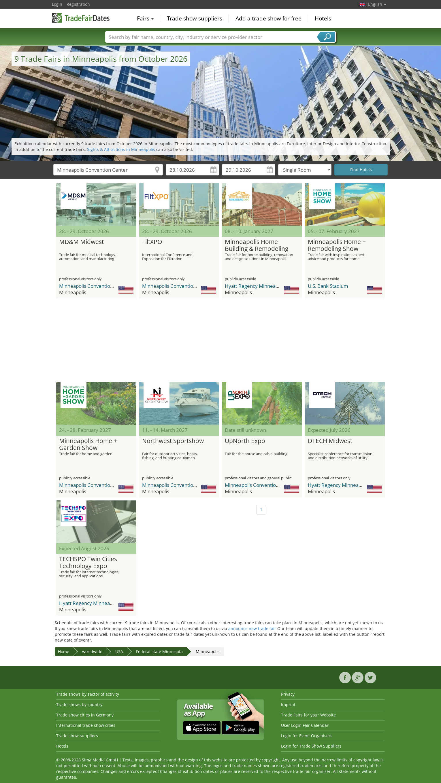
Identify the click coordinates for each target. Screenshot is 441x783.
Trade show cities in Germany (85, 715)
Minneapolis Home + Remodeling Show (337, 245)
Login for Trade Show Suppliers (311, 746)
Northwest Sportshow (173, 441)
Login (57, 4)
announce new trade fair (252, 628)
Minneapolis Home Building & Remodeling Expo (256, 245)
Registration (78, 4)
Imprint (288, 704)
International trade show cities (85, 725)
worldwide (92, 651)
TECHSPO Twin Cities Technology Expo (88, 562)
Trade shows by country (79, 704)
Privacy (288, 694)
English (377, 4)
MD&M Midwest (81, 242)
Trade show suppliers (194, 18)
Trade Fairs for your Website (308, 715)
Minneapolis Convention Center (94, 286)
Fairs (145, 18)
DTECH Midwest (330, 441)
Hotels (323, 18)
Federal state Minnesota (159, 651)
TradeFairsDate (81, 18)
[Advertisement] (220, 340)
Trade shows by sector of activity (87, 694)
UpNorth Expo (245, 441)
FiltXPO (152, 242)
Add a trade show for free (268, 18)
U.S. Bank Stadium (328, 286)
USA (119, 651)
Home (63, 651)
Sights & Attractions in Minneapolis (121, 149)
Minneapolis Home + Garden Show (88, 444)
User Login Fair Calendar (305, 725)
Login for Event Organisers (306, 735)
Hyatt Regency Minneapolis (255, 286)
